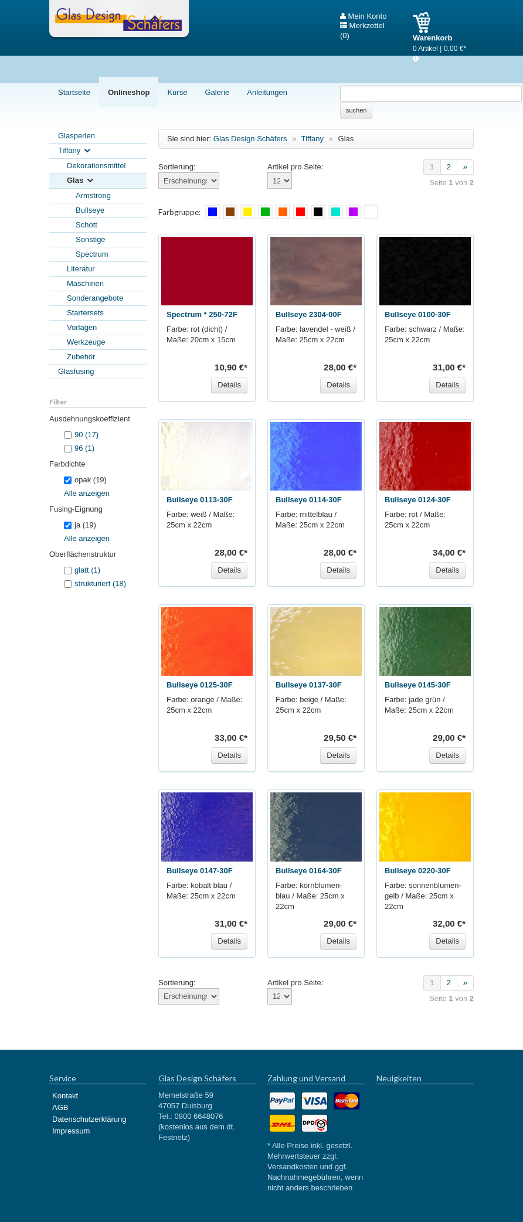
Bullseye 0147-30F (200, 870)
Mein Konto (363, 16)
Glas (81, 180)
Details (229, 384)
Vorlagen (82, 327)
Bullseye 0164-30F (309, 870)
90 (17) (86, 434)
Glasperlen (76, 135)
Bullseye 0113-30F (200, 499)
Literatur (81, 268)
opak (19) (85, 479)
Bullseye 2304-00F (309, 314)
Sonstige (91, 239)
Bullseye (90, 210)
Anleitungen (267, 92)
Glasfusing (76, 371)
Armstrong (93, 195)
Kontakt (65, 1095)
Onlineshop (129, 92)
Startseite (74, 92)
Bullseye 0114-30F (309, 499)
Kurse (177, 92)
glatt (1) (87, 570)
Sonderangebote (95, 298)
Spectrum (92, 254)
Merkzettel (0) (362, 25)
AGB (60, 1107)
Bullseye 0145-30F (418, 684)
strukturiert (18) (100, 583)
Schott (86, 224)
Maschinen (85, 283)
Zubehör (81, 356)
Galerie (217, 92)
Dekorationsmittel (96, 165)
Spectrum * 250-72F (202, 314)
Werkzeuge (86, 342)
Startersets (85, 312)
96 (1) (84, 448)
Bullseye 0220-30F (418, 870)
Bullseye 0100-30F (418, 314)
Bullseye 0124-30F (418, 499)
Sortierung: (177, 166)
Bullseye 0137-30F (309, 684)
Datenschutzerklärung (89, 1119)
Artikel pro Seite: (295, 166)
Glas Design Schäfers (119, 20)
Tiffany (75, 150)
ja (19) (80, 524)
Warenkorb (426, 22)
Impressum (71, 1130)
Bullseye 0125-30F (200, 684)
